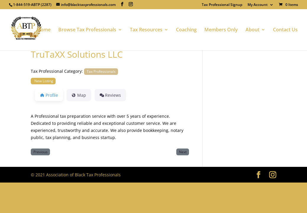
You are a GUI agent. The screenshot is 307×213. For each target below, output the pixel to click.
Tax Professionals (101, 71)
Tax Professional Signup (222, 5)
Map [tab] (79, 95)
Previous (40, 151)
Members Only (221, 30)
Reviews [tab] (110, 95)
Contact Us (285, 30)
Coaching (186, 30)
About (252, 30)
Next (183, 151)
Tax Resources (146, 30)
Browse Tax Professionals (87, 30)
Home (44, 30)
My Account (258, 5)
